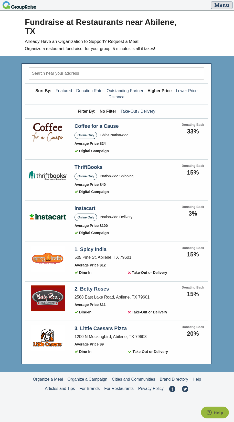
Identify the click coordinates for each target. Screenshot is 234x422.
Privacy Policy (151, 388)
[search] (116, 73)
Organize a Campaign (88, 379)
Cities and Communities (133, 379)
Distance (116, 97)
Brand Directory (174, 379)
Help (197, 379)
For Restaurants (119, 388)
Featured (64, 91)
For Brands (89, 388)
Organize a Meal (48, 379)
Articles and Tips (60, 388)
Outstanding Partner (125, 91)
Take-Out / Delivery (138, 111)
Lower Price (186, 91)
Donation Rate (89, 91)
